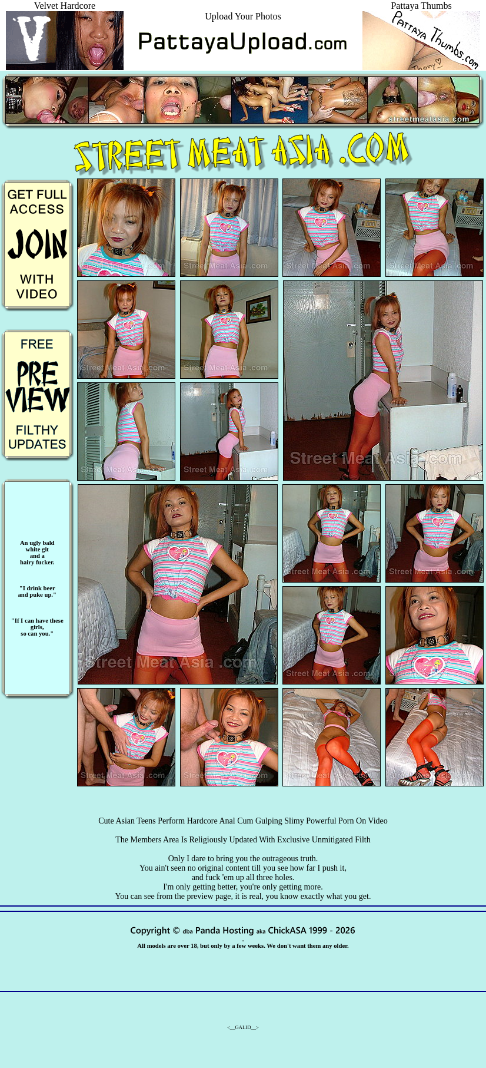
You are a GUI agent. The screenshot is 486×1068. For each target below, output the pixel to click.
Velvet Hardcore (65, 11)
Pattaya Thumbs (421, 11)
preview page (209, 896)
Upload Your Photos (243, 16)
